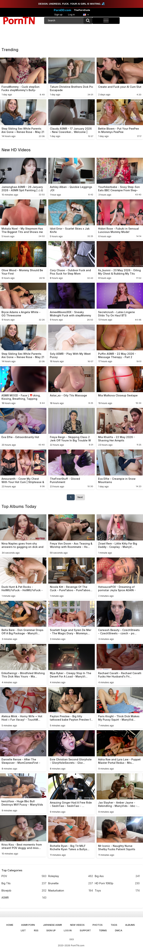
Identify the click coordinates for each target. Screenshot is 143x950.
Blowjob (23, 890)
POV (23, 876)
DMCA (118, 930)
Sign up (58, 14)
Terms (103, 930)
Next (80, 497)
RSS (36, 930)
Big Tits (23, 883)
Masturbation (70, 890)
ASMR (23, 897)
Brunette (70, 883)
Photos (98, 924)
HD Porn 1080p (117, 883)
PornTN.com (77, 945)
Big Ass (117, 876)
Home (9, 924)
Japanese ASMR (52, 924)
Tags (114, 924)
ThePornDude (82, 10)
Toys (117, 890)
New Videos (77, 924)
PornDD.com (62, 10)
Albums (130, 924)
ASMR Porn (28, 924)
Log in (71, 14)
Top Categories (11, 870)
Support (85, 930)
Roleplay (70, 876)
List (23, 930)
